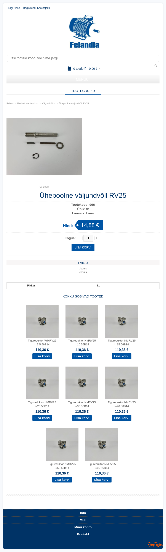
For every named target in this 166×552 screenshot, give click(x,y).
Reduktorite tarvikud (27, 103)
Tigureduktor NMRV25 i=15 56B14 (122, 342)
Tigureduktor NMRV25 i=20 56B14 (42, 404)
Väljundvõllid (48, 103)
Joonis (83, 268)
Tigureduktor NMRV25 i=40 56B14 (122, 404)
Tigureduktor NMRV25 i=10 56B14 (82, 342)
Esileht (10, 103)
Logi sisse (14, 7)
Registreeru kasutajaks (36, 7)
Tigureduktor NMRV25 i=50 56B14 (62, 466)
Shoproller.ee (155, 544)
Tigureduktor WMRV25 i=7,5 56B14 (42, 342)
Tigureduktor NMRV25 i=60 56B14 (102, 466)
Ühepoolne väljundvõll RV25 (74, 103)
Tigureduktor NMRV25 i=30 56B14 (82, 404)
